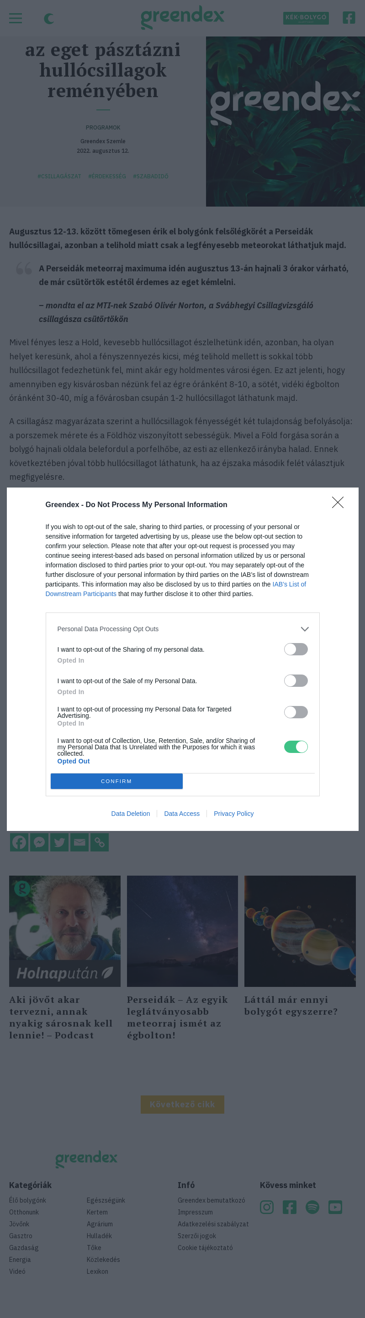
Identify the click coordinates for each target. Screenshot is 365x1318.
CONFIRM (117, 781)
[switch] (296, 649)
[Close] (340, 505)
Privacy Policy (234, 813)
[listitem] (183, 629)
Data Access (182, 813)
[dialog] (183, 659)
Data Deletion (130, 813)
